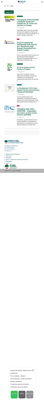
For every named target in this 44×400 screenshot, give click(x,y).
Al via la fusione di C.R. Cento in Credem (26, 68)
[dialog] (22, 384)
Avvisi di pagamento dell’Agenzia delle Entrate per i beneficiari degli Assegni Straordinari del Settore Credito (27, 46)
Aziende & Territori (19, 16)
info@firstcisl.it (8, 151)
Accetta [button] (14, 393)
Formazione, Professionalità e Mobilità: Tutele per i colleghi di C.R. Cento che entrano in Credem (28, 22)
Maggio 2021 (9, 12)
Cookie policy (9, 161)
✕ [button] (33, 370)
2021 (8, 6)
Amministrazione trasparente (13, 154)
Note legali (8, 157)
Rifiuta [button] (22, 393)
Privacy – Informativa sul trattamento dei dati (17, 159)
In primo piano (19, 84)
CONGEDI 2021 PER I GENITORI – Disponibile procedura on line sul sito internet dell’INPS (27, 112)
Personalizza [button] (30, 394)
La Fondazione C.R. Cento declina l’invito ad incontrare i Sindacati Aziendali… (28, 90)
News (18, 105)
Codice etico (9, 156)
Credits (7, 163)
